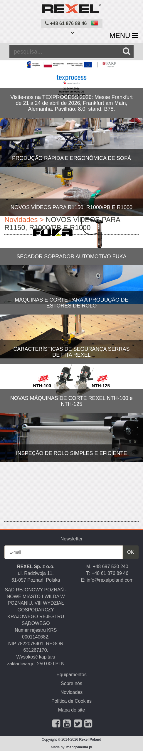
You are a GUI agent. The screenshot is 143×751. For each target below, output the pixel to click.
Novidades (71, 692)
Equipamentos (71, 674)
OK (130, 552)
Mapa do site (71, 709)
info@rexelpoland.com (110, 580)
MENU (124, 35)
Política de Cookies (71, 701)
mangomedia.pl (79, 747)
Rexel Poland (90, 739)
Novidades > (24, 220)
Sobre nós (71, 683)
